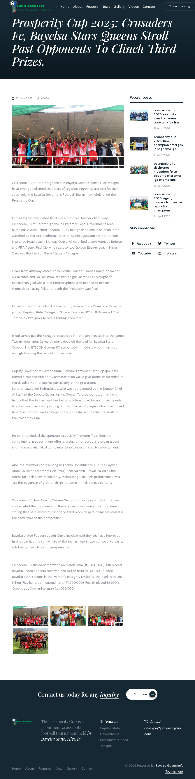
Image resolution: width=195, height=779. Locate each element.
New (59, 769)
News (106, 6)
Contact (149, 6)
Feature (92, 6)
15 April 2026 (162, 186)
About (78, 6)
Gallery (119, 6)
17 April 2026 (162, 128)
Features (44, 769)
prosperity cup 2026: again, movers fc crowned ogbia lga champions (168, 202)
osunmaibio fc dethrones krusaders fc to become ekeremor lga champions (168, 171)
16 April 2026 (162, 155)
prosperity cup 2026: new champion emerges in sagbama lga (168, 143)
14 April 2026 (162, 216)
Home (64, 6)
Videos (133, 6)
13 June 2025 (24, 98)
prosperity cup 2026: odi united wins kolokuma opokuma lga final (167, 116)
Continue (144, 694)
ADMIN (45, 98)
